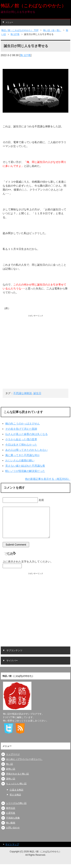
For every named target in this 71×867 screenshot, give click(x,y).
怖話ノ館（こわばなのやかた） (33, 5)
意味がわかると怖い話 (17, 773)
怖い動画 (10, 822)
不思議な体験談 (22, 393)
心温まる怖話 (16, 789)
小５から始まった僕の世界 (21, 439)
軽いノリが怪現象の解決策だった (25, 470)
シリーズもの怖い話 (16, 803)
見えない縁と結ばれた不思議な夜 (25, 465)
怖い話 (9, 764)
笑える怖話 (15, 794)
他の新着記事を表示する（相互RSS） (47, 478)
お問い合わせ (13, 827)
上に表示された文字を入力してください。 (28, 561)
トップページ (13, 754)
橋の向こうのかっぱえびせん (22, 423)
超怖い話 (10, 769)
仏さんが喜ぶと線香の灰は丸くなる (26, 434)
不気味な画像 (13, 818)
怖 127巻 (25, 55)
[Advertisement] (35, 352)
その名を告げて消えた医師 (21, 428)
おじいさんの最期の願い (19, 460)
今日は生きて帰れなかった (21, 444)
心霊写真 (10, 813)
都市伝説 (10, 808)
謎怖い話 (10, 778)
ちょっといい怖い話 (16, 783)
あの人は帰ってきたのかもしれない (26, 449)
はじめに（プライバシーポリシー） (24, 759)
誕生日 (37, 393)
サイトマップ (12, 844)
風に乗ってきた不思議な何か (22, 455)
